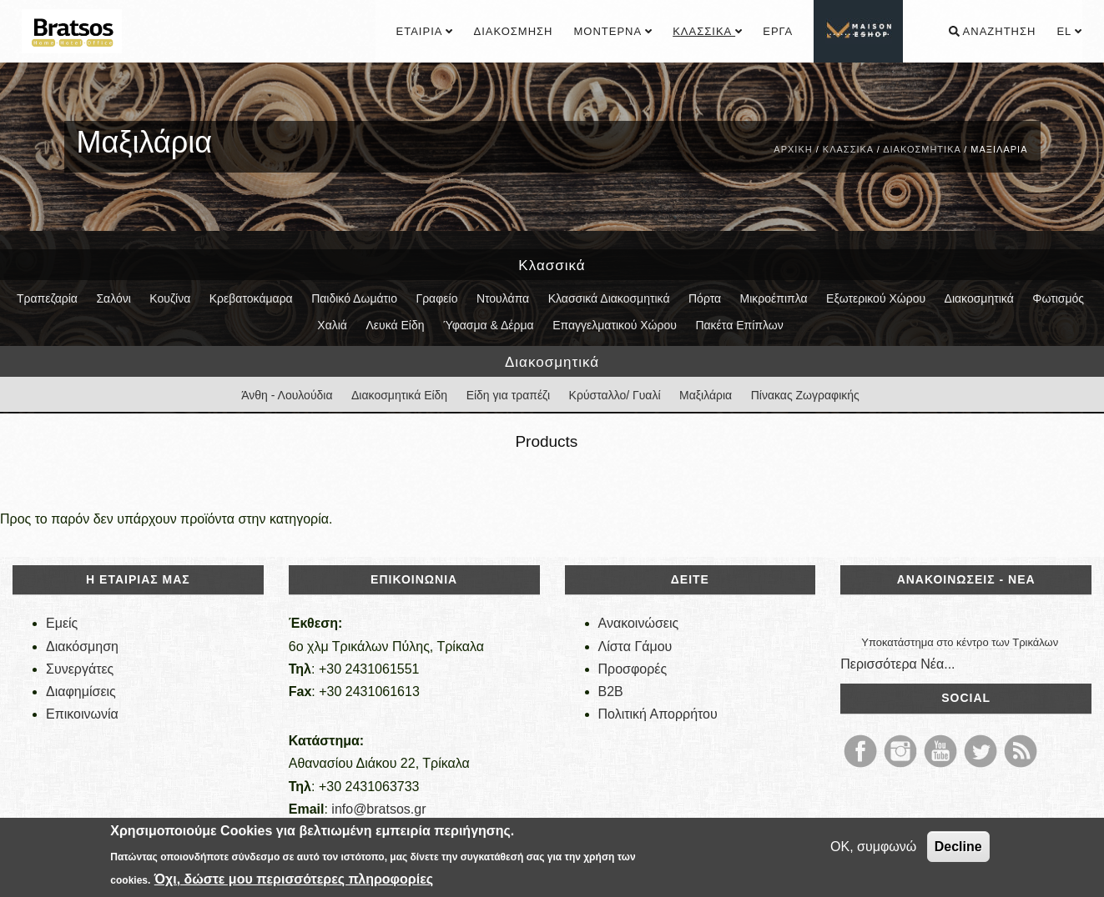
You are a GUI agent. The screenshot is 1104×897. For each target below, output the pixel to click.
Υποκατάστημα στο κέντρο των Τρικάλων (959, 642)
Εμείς (62, 623)
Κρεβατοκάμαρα (251, 298)
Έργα (778, 31)
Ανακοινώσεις (638, 623)
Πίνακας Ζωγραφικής (805, 395)
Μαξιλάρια (705, 395)
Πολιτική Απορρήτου (658, 714)
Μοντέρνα (612, 31)
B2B (610, 691)
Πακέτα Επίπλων (739, 325)
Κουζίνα (169, 298)
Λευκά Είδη (394, 325)
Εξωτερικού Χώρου (875, 298)
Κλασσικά (707, 31)
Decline (958, 846)
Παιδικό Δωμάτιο (354, 298)
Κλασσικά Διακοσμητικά (609, 298)
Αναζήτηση (992, 31)
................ (859, 31)
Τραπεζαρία (47, 298)
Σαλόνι (113, 298)
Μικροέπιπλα (774, 298)
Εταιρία (424, 31)
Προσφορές (633, 669)
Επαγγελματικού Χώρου (614, 325)
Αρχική (793, 149)
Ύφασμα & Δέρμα (488, 325)
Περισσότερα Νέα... (897, 664)
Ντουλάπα (502, 298)
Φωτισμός (1058, 298)
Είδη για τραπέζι (508, 395)
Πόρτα (704, 298)
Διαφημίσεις (81, 691)
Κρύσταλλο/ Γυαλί (615, 395)
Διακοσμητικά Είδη (399, 395)
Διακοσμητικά (921, 149)
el (1068, 31)
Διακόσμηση (512, 31)
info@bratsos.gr (378, 809)
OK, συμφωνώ (873, 846)
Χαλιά (332, 325)
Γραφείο (436, 298)
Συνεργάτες (79, 669)
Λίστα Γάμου (635, 646)
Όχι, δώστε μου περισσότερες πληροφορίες (293, 879)
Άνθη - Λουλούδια (286, 395)
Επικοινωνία (82, 714)
